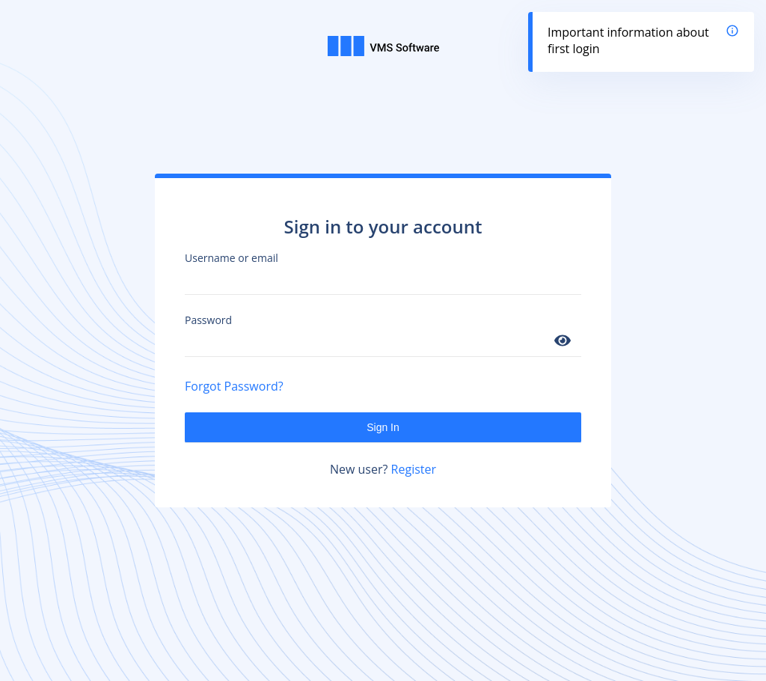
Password (208, 320)
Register (413, 469)
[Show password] (562, 341)
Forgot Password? (234, 386)
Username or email (231, 258)
